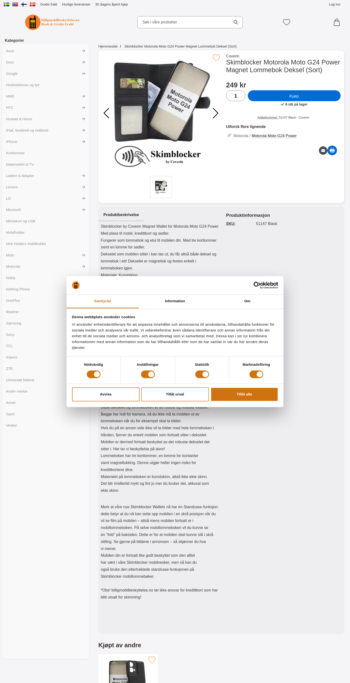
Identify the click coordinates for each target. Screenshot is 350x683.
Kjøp (294, 96)
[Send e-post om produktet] (323, 150)
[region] (159, 215)
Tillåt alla (244, 394)
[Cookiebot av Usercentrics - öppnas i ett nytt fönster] (257, 285)
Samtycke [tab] (102, 301)
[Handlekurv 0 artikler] (338, 22)
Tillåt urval (175, 394)
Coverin (232, 56)
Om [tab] (247, 301)
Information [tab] (175, 301)
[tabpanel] (159, 421)
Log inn (334, 4)
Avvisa (106, 394)
